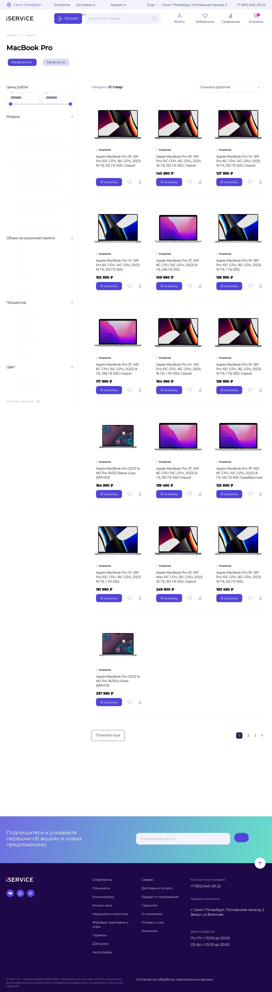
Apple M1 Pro (25, 324)
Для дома (100, 944)
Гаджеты (99, 935)
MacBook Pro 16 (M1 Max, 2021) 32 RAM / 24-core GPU (41, 165)
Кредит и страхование (160, 897)
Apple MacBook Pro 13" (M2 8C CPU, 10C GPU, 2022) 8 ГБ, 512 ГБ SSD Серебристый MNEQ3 (238, 504)
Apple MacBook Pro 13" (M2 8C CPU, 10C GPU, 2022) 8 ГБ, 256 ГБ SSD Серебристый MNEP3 (178, 282)
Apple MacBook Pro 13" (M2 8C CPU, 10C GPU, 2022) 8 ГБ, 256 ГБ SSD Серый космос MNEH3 (118, 393)
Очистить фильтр (20, 403)
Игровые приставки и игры (110, 924)
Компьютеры (103, 897)
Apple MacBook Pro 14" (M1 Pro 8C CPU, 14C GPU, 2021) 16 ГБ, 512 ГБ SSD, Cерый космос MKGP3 (238, 173)
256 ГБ (20, 250)
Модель (13, 119)
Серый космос (27, 378)
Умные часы (102, 905)
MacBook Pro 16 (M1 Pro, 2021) (38, 192)
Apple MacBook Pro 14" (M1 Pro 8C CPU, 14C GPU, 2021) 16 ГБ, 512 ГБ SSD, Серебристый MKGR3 (118, 284)
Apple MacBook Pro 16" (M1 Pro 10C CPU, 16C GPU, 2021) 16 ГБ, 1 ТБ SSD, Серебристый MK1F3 (239, 282)
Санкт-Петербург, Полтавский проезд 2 (194, 5)
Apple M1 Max (25, 314)
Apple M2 (22, 335)
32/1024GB (23, 291)
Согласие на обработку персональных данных (169, 979)
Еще (150, 5)
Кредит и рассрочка (119, 6)
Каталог (34, 35)
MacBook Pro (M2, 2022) (34, 216)
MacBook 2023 (26, 128)
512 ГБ (19, 260)
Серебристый (26, 389)
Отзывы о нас (153, 922)
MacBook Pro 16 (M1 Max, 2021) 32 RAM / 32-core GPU (41, 179)
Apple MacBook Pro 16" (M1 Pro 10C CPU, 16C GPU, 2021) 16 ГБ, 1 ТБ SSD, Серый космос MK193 (239, 393)
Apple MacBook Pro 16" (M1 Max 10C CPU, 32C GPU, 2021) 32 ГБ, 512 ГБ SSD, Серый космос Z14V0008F (179, 617)
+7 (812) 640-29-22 (251, 5)
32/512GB (22, 281)
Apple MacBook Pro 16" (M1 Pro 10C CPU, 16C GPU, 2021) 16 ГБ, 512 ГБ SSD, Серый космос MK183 (118, 173)
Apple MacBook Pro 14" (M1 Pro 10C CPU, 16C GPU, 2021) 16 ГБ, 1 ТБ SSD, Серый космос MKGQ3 (179, 393)
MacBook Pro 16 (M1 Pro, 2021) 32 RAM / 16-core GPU (44, 204)
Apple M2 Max (26, 345)
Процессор (16, 304)
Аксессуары (102, 952)
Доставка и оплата (85, 6)
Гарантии (149, 905)
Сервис (148, 880)
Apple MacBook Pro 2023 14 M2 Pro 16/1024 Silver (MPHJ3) (118, 724)
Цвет (10, 369)
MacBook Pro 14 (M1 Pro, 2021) (38, 139)
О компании (152, 914)
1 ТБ (18, 270)
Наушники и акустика (110, 914)
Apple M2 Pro (25, 356)
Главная (12, 35)
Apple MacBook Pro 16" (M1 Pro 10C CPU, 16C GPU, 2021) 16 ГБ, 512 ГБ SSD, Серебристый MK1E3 (238, 617)
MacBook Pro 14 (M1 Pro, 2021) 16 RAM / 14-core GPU (44, 151)
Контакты (62, 5)
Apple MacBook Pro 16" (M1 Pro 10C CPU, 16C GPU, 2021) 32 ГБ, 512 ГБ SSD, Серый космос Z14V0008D (178, 173)
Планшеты (101, 888)
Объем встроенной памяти (30, 240)
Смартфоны (102, 880)
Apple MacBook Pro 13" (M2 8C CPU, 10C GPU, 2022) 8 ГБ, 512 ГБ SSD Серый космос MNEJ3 (178, 504)
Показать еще (107, 780)
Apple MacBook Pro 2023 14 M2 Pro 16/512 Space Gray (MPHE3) (118, 502)
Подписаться (231, 839)
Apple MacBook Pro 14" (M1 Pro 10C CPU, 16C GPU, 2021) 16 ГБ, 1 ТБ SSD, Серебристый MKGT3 (119, 615)
